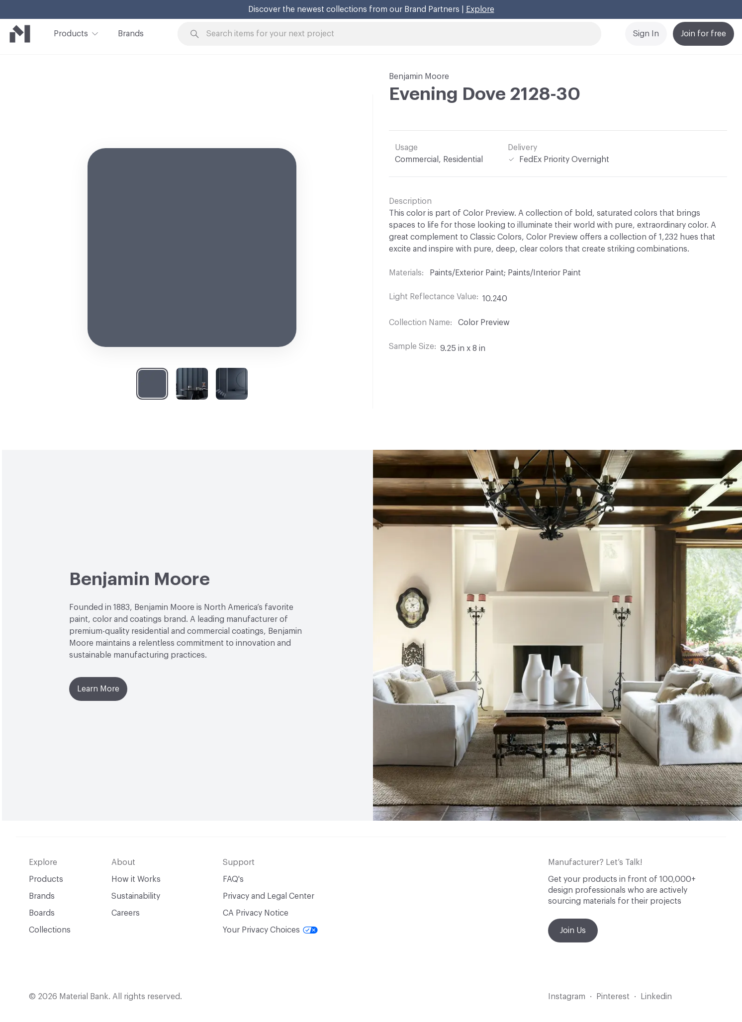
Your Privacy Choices (270, 930)
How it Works (136, 879)
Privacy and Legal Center (268, 896)
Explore (480, 9)
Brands (131, 34)
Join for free (703, 34)
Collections (50, 930)
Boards (42, 913)
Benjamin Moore (419, 77)
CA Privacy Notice (255, 913)
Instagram (566, 997)
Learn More (98, 689)
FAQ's (233, 879)
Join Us (573, 931)
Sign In (646, 34)
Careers (125, 913)
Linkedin (656, 997)
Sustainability (135, 896)
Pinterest (613, 997)
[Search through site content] (394, 34)
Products (71, 33)
